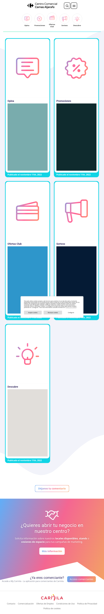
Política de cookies (71, 307)
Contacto (11, 603)
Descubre (13, 386)
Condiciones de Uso (65, 603)
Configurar (71, 312)
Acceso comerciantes (81, 579)
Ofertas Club (15, 243)
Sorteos (60, 243)
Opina (11, 100)
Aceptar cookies (33, 312)
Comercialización (26, 603)
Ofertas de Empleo (45, 603)
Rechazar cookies (53, 312)
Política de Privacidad (87, 603)
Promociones (63, 100)
